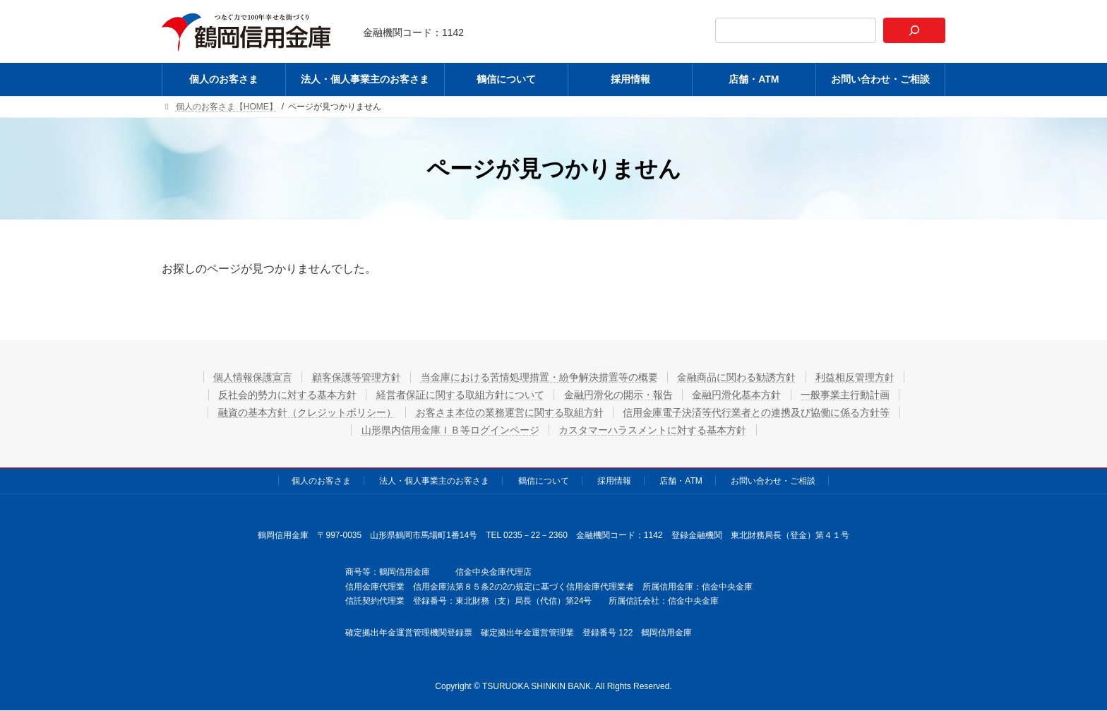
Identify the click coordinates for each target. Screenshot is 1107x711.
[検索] (914, 30)
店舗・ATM (680, 481)
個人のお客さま (321, 481)
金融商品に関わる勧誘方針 (737, 377)
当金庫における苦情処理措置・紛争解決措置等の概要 (539, 377)
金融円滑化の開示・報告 (618, 394)
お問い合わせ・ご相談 (773, 481)
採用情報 (614, 481)
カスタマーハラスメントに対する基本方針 (653, 430)
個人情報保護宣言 (251, 377)
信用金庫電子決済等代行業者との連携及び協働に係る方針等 (757, 412)
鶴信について (543, 481)
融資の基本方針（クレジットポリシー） (306, 412)
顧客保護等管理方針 (355, 377)
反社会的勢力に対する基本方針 (286, 394)
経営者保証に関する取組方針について (460, 394)
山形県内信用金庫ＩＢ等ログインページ (450, 430)
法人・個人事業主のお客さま (434, 481)
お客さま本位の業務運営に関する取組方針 (510, 412)
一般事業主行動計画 (847, 394)
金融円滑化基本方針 (737, 394)
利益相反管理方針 (857, 377)
